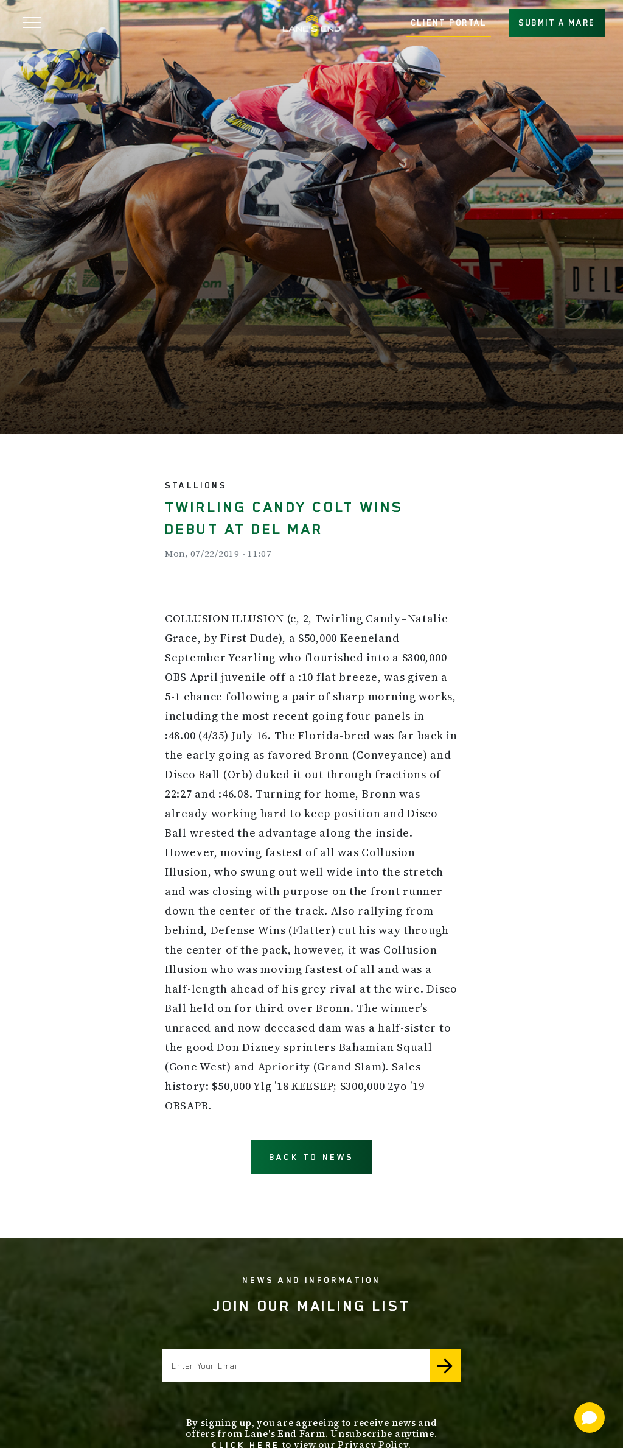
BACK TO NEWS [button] (311, 1157)
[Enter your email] (296, 1365)
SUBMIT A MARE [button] (557, 22)
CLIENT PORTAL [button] (449, 22)
